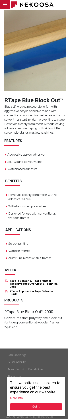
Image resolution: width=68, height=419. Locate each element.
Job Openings (17, 355)
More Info (16, 398)
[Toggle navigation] (5, 4)
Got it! (36, 406)
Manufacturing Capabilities (26, 369)
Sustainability (17, 362)
